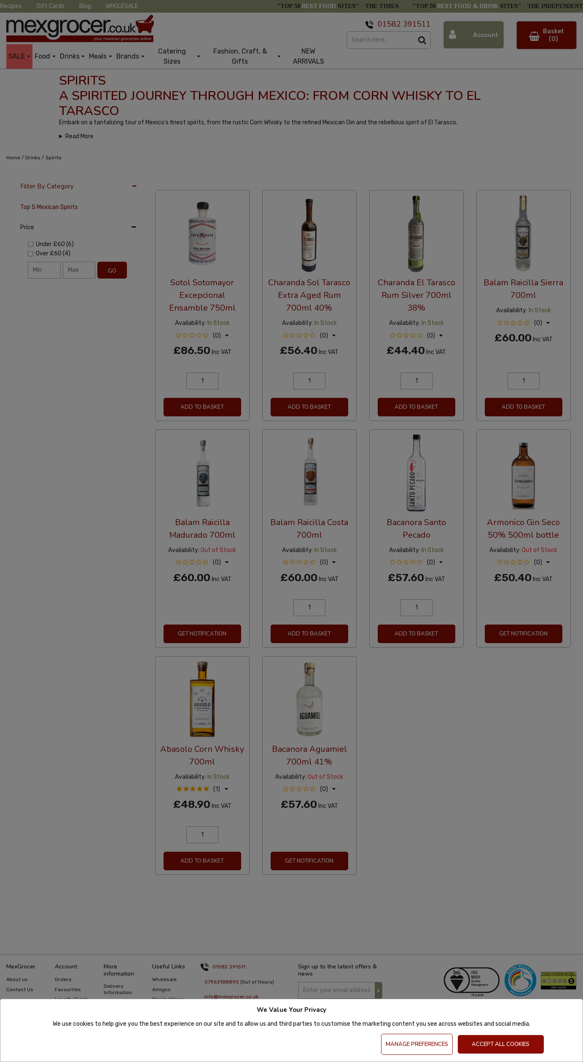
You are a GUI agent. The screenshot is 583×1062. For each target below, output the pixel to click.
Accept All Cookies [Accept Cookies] (500, 1044)
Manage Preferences (417, 1044)
